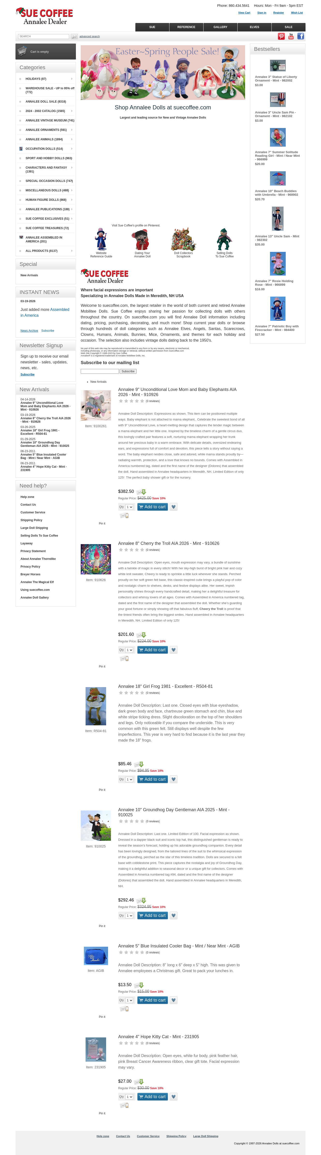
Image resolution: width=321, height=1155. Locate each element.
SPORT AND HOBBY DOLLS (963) (45, 158)
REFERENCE (186, 27)
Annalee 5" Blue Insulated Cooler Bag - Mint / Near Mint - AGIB (179, 946)
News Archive (29, 330)
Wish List (297, 12)
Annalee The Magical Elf (37, 582)
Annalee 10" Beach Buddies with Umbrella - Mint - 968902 (276, 192)
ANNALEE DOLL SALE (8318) (42, 101)
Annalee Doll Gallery (35, 597)
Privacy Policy (30, 566)
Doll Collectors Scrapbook (183, 254)
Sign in (261, 12)
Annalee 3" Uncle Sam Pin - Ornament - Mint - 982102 (275, 114)
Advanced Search (90, 36)
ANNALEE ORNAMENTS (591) (43, 130)
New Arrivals (98, 381)
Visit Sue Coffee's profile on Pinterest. (136, 225)
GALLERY (220, 27)
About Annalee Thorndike (38, 559)
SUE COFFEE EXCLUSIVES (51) (44, 218)
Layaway (27, 543)
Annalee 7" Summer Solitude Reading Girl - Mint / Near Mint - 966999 (277, 155)
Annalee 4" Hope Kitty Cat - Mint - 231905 (158, 1036)
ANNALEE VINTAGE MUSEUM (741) (46, 120)
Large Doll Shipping (34, 528)
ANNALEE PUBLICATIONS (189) (44, 209)
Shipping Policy (31, 520)
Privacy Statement (33, 551)
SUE (152, 27)
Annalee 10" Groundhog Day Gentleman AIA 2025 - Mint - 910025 (45, 444)
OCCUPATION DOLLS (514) (41, 149)
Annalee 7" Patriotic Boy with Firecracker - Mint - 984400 (277, 328)
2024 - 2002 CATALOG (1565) (42, 111)
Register (278, 12)
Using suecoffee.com (35, 590)
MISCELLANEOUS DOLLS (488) (44, 190)
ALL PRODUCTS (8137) (38, 251)
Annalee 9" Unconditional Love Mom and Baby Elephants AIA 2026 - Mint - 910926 (46, 406)
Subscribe (47, 330)
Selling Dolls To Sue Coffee (224, 254)
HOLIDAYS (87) (32, 79)
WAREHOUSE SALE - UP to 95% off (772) (46, 90)
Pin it (102, 523)
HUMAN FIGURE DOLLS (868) (42, 200)
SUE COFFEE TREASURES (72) (44, 228)
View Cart (244, 12)
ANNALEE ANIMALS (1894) (41, 139)
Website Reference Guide (101, 254)
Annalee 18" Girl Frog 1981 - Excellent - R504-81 (165, 686)
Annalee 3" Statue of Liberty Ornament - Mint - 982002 (276, 78)
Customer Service (33, 512)
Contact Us (28, 504)
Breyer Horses (30, 574)
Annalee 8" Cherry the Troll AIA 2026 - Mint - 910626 (168, 543)
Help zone (27, 497)
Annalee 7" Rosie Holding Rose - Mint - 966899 (274, 282)
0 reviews (153, 401)
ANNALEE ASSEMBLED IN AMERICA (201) (40, 239)
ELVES (254, 27)
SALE (288, 27)
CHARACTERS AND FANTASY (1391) (43, 169)
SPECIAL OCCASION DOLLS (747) (46, 181)
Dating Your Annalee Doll (142, 254)
